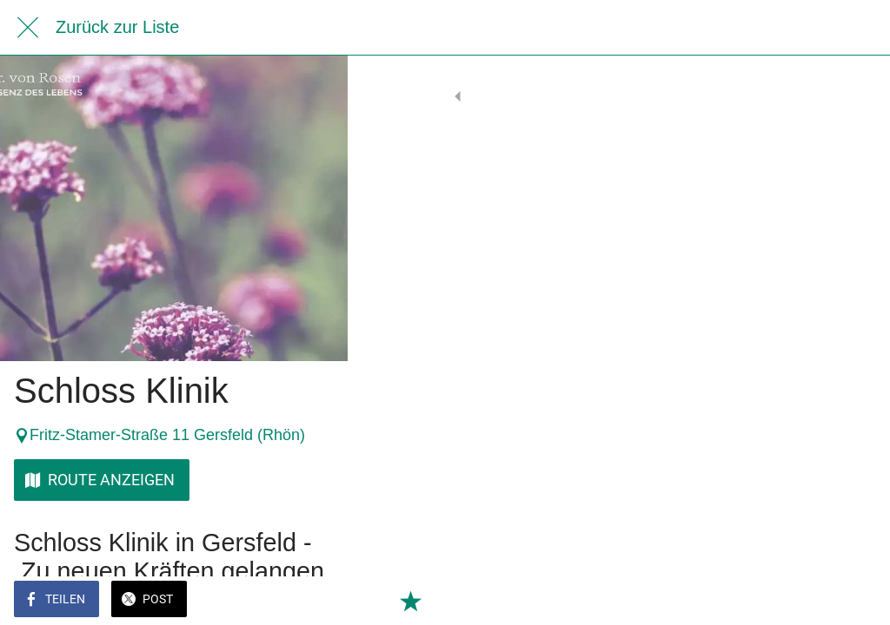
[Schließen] (27, 27)
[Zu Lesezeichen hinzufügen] (855, 601)
